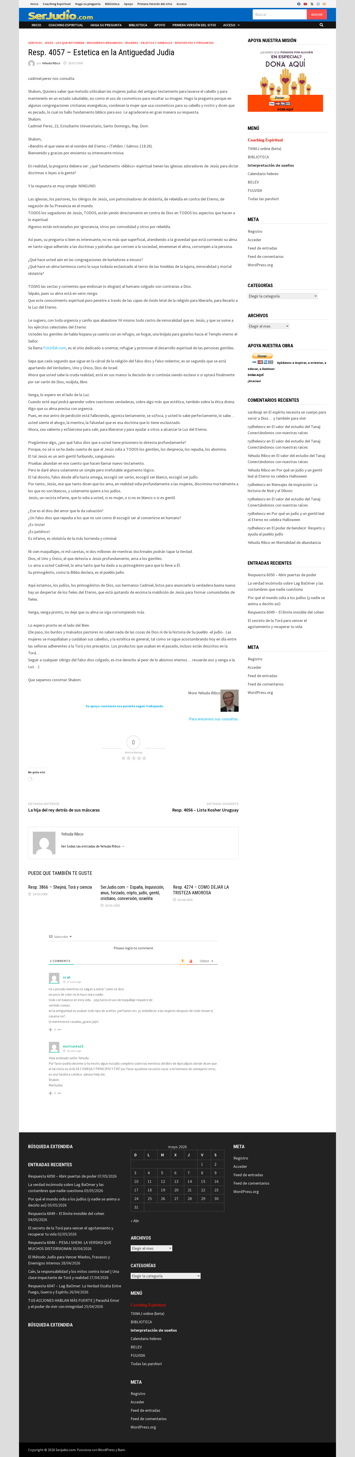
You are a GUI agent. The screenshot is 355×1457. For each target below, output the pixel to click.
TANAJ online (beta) (264, 148)
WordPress (106, 1449)
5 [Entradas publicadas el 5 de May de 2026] (162, 1172)
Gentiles (35, 43)
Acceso (182, 4)
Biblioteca (112, 4)
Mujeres (131, 43)
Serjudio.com (66, 1449)
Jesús (48, 43)
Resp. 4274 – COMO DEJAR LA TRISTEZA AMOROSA (201, 889)
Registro (255, 231)
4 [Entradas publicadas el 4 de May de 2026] (149, 1172)
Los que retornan (70, 43)
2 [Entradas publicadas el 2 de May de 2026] (215, 1164)
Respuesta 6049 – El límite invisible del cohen (286, 612)
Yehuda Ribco (51, 63)
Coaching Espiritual (57, 4)
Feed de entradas (262, 248)
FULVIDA (255, 190)
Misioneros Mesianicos (105, 43)
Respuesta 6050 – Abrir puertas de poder (282, 574)
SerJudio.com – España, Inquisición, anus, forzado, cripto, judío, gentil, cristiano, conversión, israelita (132, 892)
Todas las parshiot (263, 198)
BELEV (253, 182)
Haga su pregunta (88, 4)
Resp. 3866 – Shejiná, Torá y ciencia (60, 887)
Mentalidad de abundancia (298, 542)
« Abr (135, 1220)
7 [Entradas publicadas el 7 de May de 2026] (189, 1172)
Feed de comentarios (266, 256)
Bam (121, 1449)
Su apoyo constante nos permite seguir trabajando (124, 706)
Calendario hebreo (263, 173)
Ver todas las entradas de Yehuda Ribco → (93, 846)
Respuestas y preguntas (194, 43)
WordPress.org (260, 264)
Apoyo (128, 4)
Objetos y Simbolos (156, 43)
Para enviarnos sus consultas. (214, 718)
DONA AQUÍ (285, 109)
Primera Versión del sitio (154, 4)
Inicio (34, 4)
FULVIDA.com (54, 347)
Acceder (254, 239)
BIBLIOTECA (258, 157)
